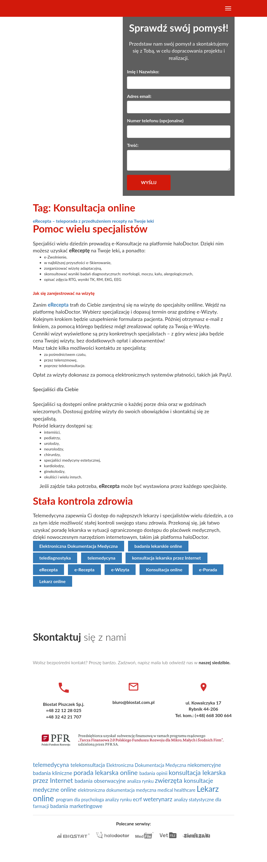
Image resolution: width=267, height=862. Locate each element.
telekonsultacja (88, 765)
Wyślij (148, 182)
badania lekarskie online (158, 546)
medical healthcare (177, 790)
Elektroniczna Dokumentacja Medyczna (78, 546)
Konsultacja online (164, 569)
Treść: (132, 145)
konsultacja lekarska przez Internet (166, 557)
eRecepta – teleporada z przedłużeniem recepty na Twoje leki (93, 221)
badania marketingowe (76, 806)
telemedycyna (101, 557)
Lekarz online (52, 581)
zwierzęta (169, 780)
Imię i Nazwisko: (143, 71)
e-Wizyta (120, 569)
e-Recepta (84, 569)
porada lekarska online (106, 772)
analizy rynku (119, 799)
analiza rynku (141, 781)
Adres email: (139, 96)
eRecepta (58, 305)
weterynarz (158, 799)
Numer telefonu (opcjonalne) (155, 120)
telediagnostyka (55, 557)
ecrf (138, 799)
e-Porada (208, 569)
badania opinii (154, 773)
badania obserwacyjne (101, 781)
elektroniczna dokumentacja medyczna (118, 790)
